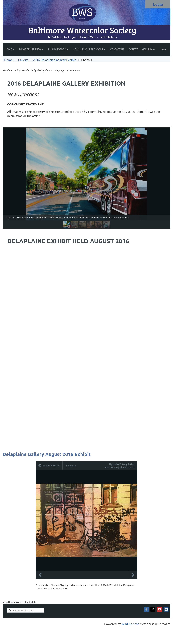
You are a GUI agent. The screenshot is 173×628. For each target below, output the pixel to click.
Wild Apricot (130, 623)
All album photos (51, 465)
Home (8, 59)
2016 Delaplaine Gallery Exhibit (54, 59)
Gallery (23, 59)
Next (133, 575)
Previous (40, 575)
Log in (157, 4)
